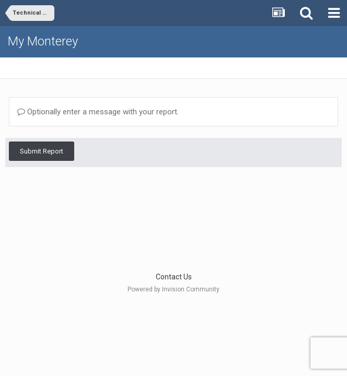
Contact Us (174, 277)
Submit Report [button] (41, 151)
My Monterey (43, 41)
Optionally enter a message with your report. (98, 111)
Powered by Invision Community (173, 289)
